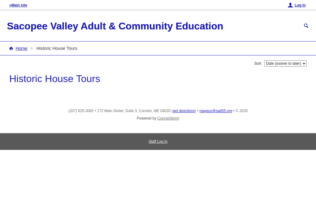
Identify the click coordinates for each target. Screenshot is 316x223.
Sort (257, 63)
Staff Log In (157, 141)
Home (21, 48)
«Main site (18, 5)
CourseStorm (168, 118)
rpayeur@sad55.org (215, 111)
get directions (184, 111)
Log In (300, 5)
